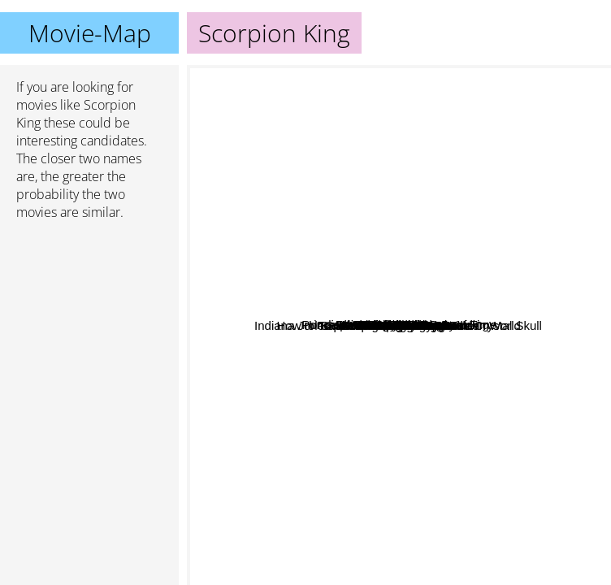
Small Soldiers (312, 216)
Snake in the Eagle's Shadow (525, 356)
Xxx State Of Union (245, 363)
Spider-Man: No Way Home (440, 455)
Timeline (350, 521)
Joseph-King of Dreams (386, 389)
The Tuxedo (537, 212)
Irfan (509, 247)
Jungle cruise (408, 411)
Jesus (321, 329)
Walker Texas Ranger (359, 199)
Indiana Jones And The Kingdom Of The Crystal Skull (337, 472)
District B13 (291, 153)
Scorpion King (399, 325)
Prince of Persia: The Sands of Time (448, 135)
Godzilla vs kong (334, 365)
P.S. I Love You (486, 342)
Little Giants (350, 176)
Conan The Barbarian (519, 528)
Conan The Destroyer (385, 574)
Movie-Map (89, 33)
